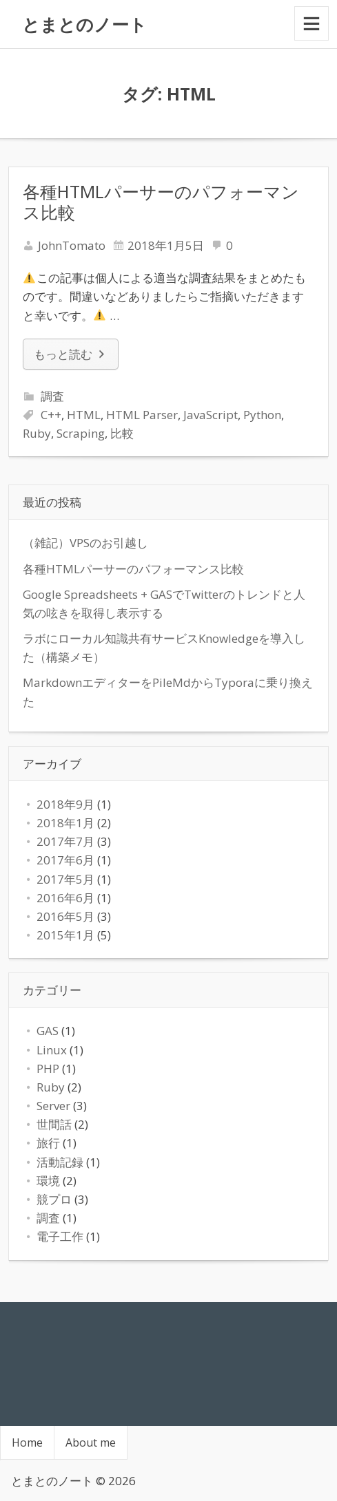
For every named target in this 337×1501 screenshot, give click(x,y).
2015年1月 (65, 935)
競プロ (54, 1199)
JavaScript (210, 415)
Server (53, 1106)
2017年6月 (65, 860)
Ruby (37, 433)
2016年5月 (65, 916)
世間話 (54, 1124)
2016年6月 (65, 898)
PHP (48, 1068)
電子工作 (60, 1236)
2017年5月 (65, 879)
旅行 (48, 1143)
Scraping (81, 433)
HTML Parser (142, 415)
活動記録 (60, 1162)
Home (27, 1442)
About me (90, 1442)
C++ (51, 415)
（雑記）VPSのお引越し (85, 543)
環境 (48, 1181)
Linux (52, 1050)
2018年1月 (65, 823)
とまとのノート (84, 24)
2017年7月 (65, 841)
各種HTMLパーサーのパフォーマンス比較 (161, 202)
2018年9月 (65, 804)
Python (262, 415)
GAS (48, 1031)
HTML (84, 415)
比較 (122, 433)
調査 (52, 396)
